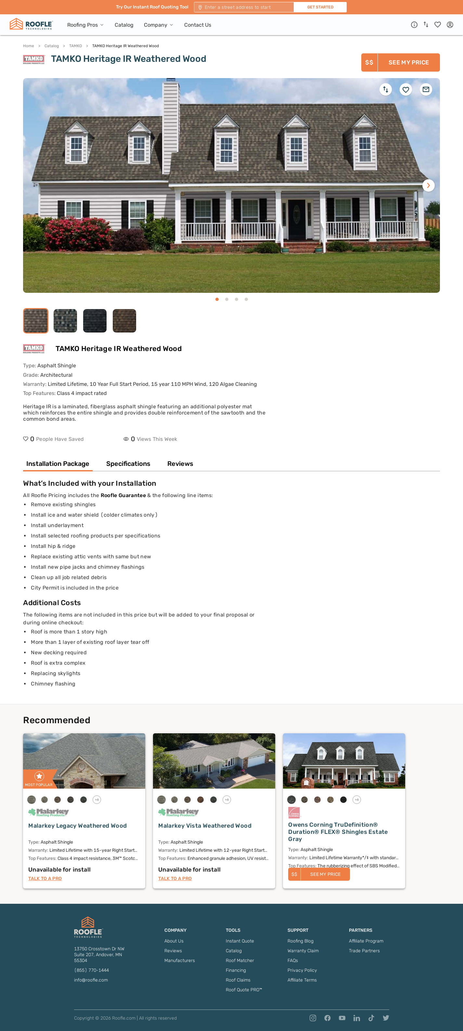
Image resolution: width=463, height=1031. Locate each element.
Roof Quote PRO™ (244, 990)
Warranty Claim (303, 951)
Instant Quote (240, 941)
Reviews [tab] (180, 464)
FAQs (293, 960)
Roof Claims (238, 980)
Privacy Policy (302, 970)
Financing (236, 970)
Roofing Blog (301, 941)
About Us (174, 941)
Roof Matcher (240, 960)
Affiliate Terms (302, 980)
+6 (97, 800)
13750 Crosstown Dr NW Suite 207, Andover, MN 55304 (99, 954)
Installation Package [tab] (57, 464)
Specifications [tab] (128, 464)
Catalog (52, 46)
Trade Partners (364, 951)
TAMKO (75, 46)
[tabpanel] (231, 591)
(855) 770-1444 (91, 970)
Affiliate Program (366, 941)
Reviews (173, 951)
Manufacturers (179, 960)
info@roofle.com (91, 980)
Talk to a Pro (45, 878)
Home (28, 46)
